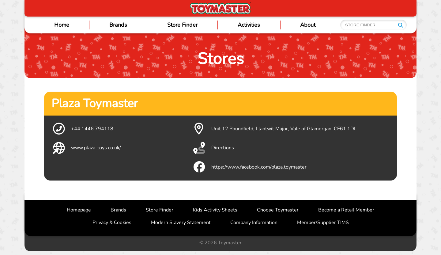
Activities (249, 25)
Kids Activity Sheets (215, 210)
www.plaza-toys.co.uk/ (86, 148)
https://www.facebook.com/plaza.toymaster (249, 167)
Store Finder (182, 25)
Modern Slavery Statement (181, 222)
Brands (118, 25)
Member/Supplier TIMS (323, 222)
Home (61, 25)
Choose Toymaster (278, 210)
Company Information (253, 222)
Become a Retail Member (346, 210)
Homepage (79, 210)
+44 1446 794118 (82, 129)
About (307, 25)
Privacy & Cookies (111, 222)
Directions (213, 148)
